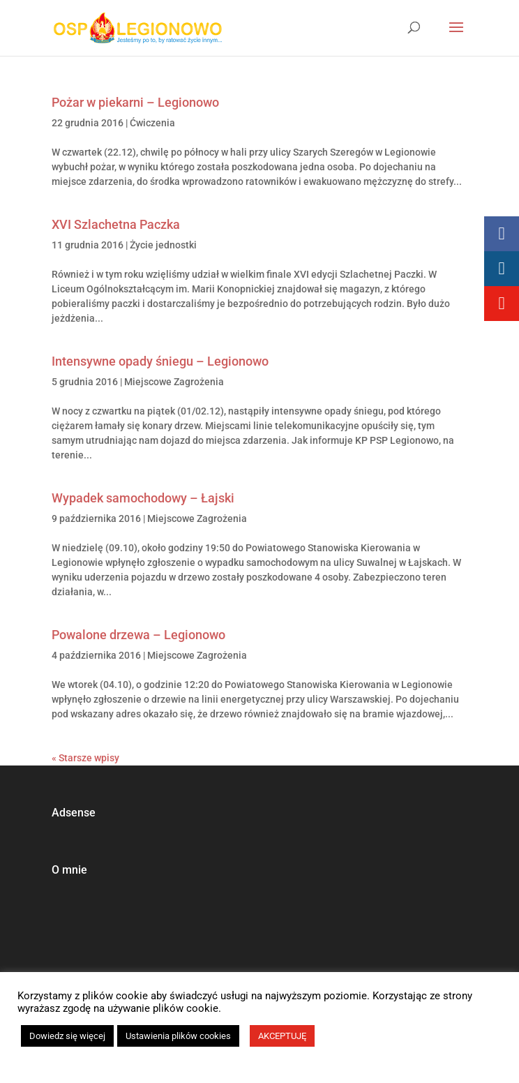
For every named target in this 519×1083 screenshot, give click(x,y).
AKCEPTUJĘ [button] (282, 1036)
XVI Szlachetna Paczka (116, 224)
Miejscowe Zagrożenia (174, 381)
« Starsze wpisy (85, 757)
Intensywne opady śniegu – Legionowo (160, 361)
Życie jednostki (163, 245)
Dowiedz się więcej (67, 1036)
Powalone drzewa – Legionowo (138, 634)
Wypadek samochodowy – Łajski (143, 498)
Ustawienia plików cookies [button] (178, 1036)
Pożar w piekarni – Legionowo (135, 102)
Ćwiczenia (152, 122)
